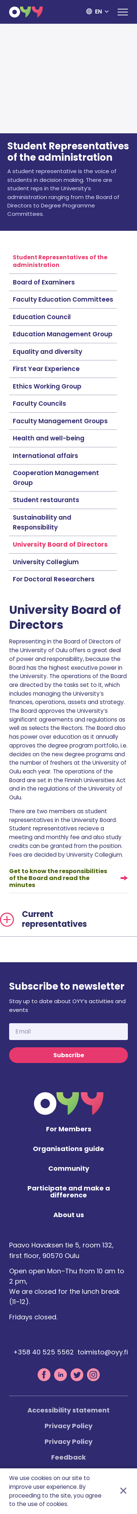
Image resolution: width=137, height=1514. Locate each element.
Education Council (42, 317)
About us (68, 1215)
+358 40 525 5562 (43, 1352)
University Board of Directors (60, 544)
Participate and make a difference (68, 1192)
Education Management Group (63, 334)
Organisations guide (68, 1149)
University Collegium (46, 562)
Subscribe (68, 1055)
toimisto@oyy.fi (102, 1352)
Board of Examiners (44, 282)
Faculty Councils (39, 403)
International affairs (45, 455)
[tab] (68, 919)
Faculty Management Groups (60, 421)
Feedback (68, 1457)
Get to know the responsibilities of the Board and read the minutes (58, 878)
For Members (68, 1129)
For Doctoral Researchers (54, 579)
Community (68, 1168)
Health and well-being (48, 438)
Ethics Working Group (47, 386)
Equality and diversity (47, 351)
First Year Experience (46, 368)
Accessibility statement (68, 1410)
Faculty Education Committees (63, 299)
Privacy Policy (68, 1425)
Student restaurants (46, 500)
